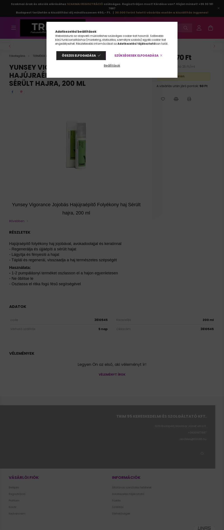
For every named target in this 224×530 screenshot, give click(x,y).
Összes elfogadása (79, 55)
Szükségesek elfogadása (136, 55)
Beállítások (112, 65)
